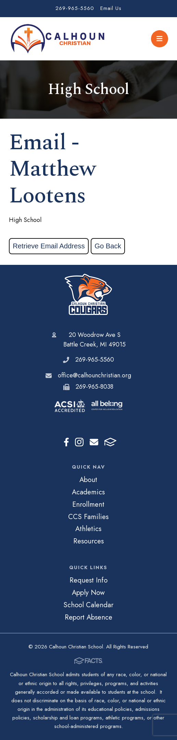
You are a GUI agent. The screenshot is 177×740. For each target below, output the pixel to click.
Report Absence (88, 617)
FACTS (110, 442)
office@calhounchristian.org (94, 375)
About (88, 479)
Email (94, 442)
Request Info (88, 580)
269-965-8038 (94, 386)
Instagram (79, 442)
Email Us (111, 8)
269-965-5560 (74, 8)
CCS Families (88, 517)
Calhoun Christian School (88, 294)
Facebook (66, 442)
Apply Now (88, 592)
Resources (88, 541)
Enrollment (88, 504)
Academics (88, 492)
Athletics (88, 529)
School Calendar (88, 605)
